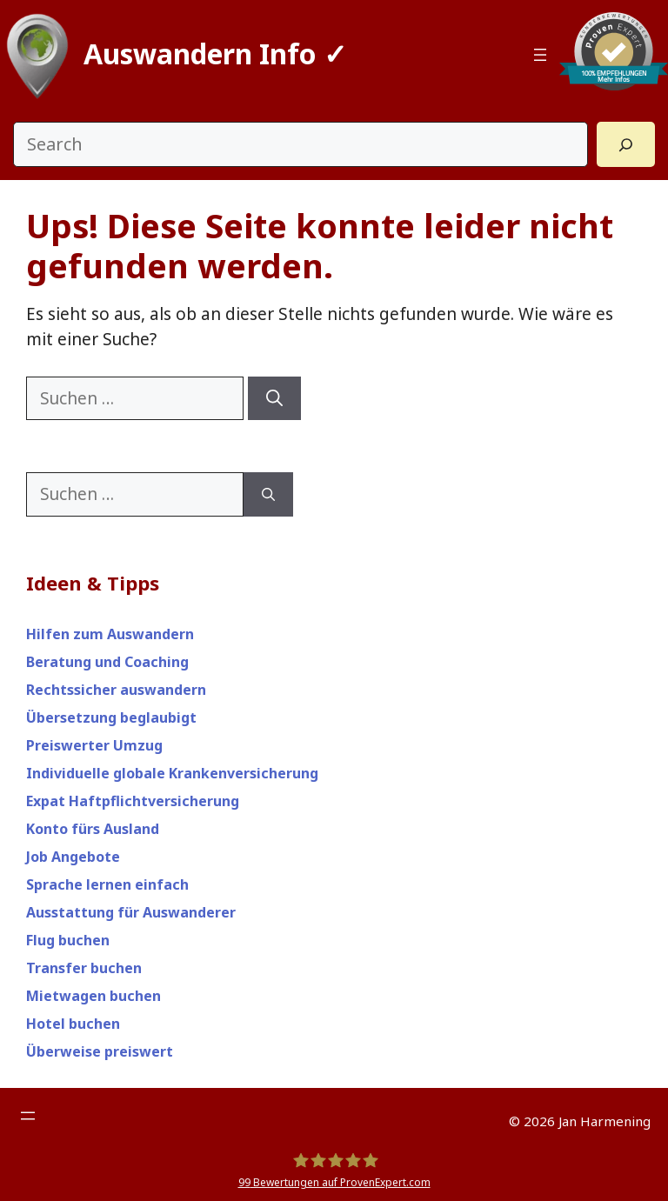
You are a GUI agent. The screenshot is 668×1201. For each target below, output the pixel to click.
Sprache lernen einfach (107, 884)
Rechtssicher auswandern (116, 689)
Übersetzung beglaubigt (111, 717)
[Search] (626, 144)
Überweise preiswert (99, 1051)
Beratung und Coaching (107, 661)
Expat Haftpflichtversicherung (132, 801)
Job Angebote (73, 856)
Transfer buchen (84, 967)
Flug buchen (68, 940)
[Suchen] (274, 399)
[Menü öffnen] (540, 54)
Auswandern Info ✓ (215, 53)
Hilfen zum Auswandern (110, 634)
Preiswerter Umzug (94, 745)
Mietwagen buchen (93, 995)
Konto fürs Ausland (92, 828)
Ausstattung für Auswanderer (131, 912)
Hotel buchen (73, 1023)
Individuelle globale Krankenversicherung (172, 773)
